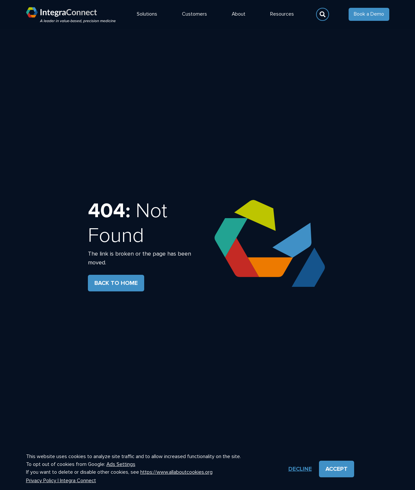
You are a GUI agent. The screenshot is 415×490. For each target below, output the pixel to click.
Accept (336, 468)
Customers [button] (194, 14)
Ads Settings (120, 464)
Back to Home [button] (116, 283)
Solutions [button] (147, 14)
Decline (300, 468)
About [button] (238, 14)
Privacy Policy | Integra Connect (61, 481)
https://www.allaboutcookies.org (176, 472)
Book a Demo (369, 14)
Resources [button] (282, 14)
